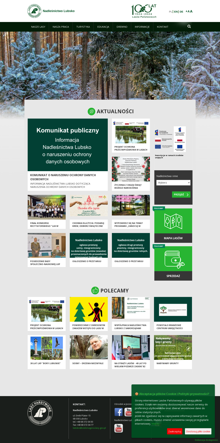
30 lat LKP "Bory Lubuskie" (45, 363)
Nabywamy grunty (168, 363)
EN (176, 11)
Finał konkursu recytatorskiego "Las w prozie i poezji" (44, 226)
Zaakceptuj (174, 431)
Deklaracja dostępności (206, 440)
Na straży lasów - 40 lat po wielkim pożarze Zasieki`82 (130, 365)
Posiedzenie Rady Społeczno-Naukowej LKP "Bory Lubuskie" (45, 264)
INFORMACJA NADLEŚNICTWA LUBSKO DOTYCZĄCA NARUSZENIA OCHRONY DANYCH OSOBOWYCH (60, 185)
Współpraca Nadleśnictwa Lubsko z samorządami (130, 327)
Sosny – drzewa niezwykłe (87, 363)
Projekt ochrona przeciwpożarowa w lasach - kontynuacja (130, 149)
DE (181, 11)
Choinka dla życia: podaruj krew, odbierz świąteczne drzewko (88, 226)
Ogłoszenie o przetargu (86, 261)
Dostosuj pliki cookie (198, 431)
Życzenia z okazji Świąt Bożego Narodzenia (128, 186)
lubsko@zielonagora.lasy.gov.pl (89, 427)
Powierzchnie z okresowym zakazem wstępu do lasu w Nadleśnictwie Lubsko (88, 328)
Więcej (155, 423)
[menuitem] (38, 27)
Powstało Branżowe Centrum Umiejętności (170, 327)
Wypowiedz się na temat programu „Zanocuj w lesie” (128, 226)
